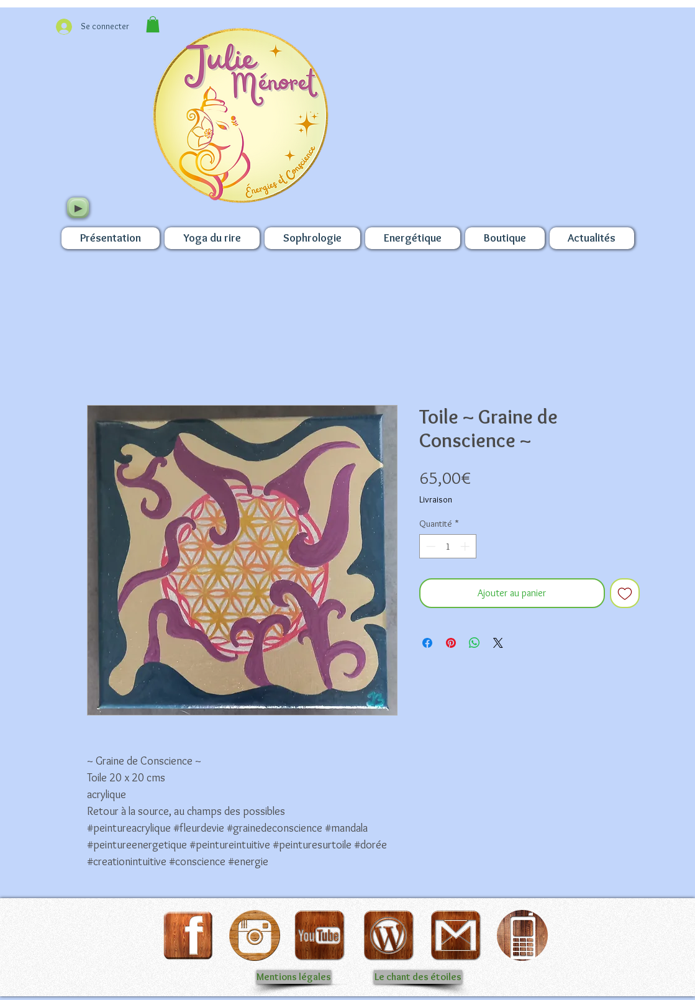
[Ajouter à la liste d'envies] (625, 593)
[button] (153, 24)
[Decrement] (429, 546)
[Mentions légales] (294, 977)
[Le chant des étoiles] (418, 977)
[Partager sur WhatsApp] (474, 642)
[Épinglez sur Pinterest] (450, 642)
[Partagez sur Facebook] (427, 642)
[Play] (78, 208)
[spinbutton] (447, 546)
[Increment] (466, 546)
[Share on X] (498, 642)
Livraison (435, 499)
